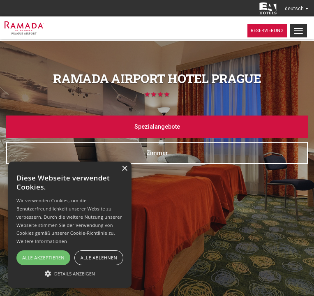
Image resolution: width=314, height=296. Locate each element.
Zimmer (157, 153)
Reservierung (267, 30)
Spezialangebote (157, 126)
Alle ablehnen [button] (99, 257)
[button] (69, 273)
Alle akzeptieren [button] (43, 257)
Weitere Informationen (41, 241)
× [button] (124, 169)
